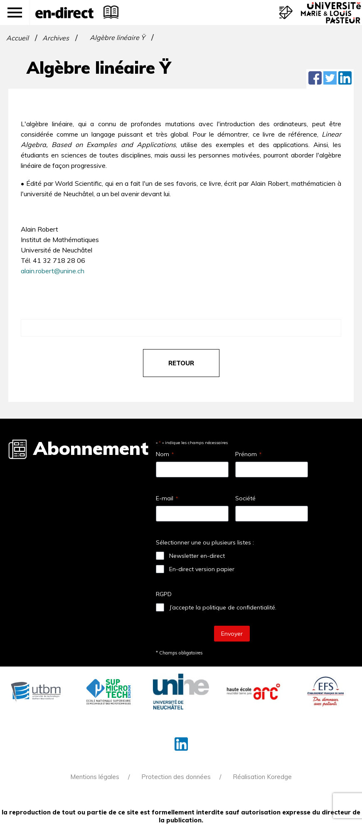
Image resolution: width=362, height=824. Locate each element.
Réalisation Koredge (262, 777)
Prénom (248, 454)
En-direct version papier (201, 569)
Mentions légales (94, 777)
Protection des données (176, 777)
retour (181, 363)
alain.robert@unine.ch (52, 271)
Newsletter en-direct (197, 555)
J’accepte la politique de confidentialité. (222, 607)
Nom (165, 454)
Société (245, 498)
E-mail (167, 498)
